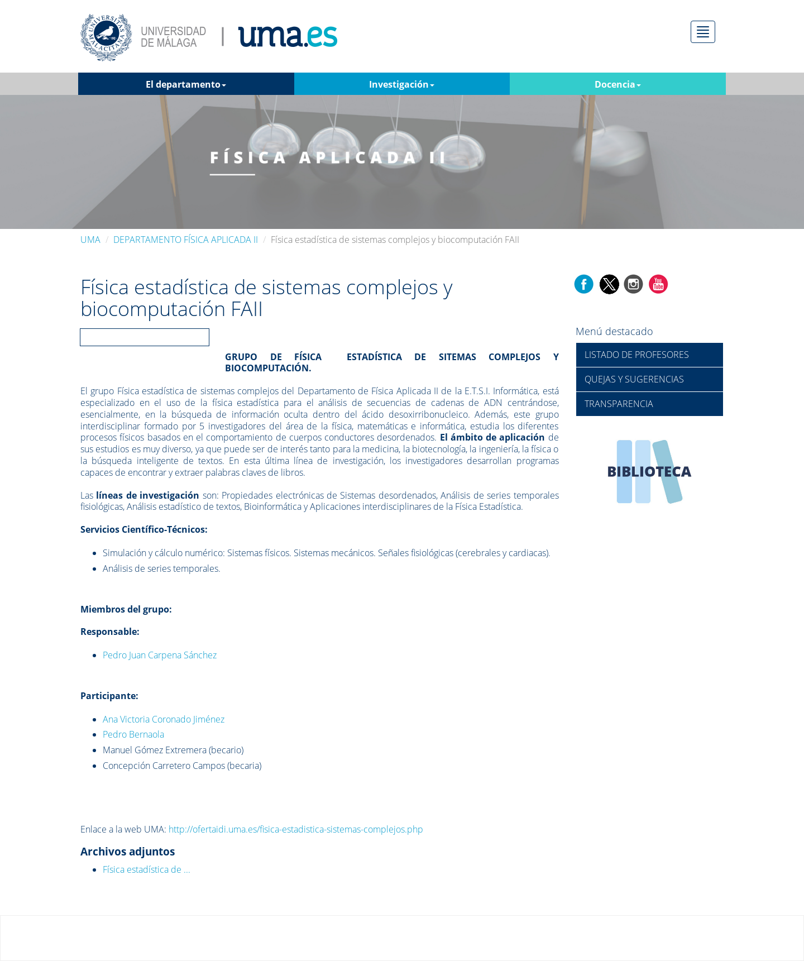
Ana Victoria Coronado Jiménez (163, 719)
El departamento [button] (186, 84)
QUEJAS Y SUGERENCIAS (634, 379)
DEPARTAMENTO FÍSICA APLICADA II (185, 239)
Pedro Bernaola (133, 734)
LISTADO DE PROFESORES (637, 354)
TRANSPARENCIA (619, 404)
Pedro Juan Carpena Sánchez (160, 655)
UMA (90, 239)
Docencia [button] (618, 84)
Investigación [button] (401, 84)
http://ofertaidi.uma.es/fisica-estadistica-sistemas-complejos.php (296, 829)
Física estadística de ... (146, 869)
